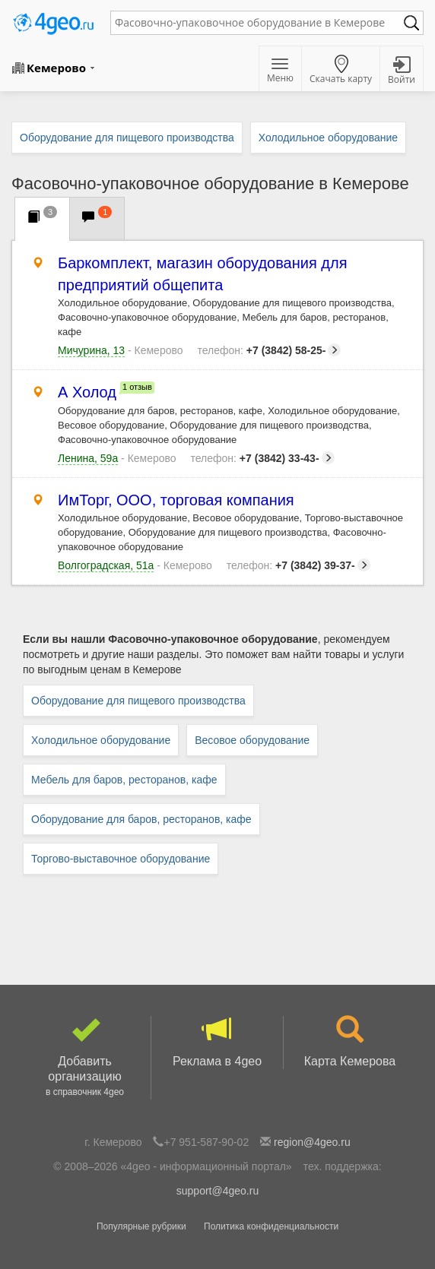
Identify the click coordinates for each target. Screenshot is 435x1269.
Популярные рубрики (141, 1226)
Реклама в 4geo (217, 1042)
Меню (280, 71)
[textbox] (259, 22)
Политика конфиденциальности (271, 1226)
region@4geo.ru (312, 1142)
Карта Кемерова (350, 1042)
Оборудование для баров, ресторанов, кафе (141, 819)
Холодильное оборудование (100, 740)
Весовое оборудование (252, 740)
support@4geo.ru (217, 1191)
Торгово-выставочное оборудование (120, 859)
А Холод (87, 392)
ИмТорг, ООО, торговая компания (176, 500)
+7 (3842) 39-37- (298, 565)
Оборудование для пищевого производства (138, 701)
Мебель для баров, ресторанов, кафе (124, 780)
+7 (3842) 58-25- (269, 350)
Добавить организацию (84, 1058)
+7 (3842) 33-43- (263, 458)
